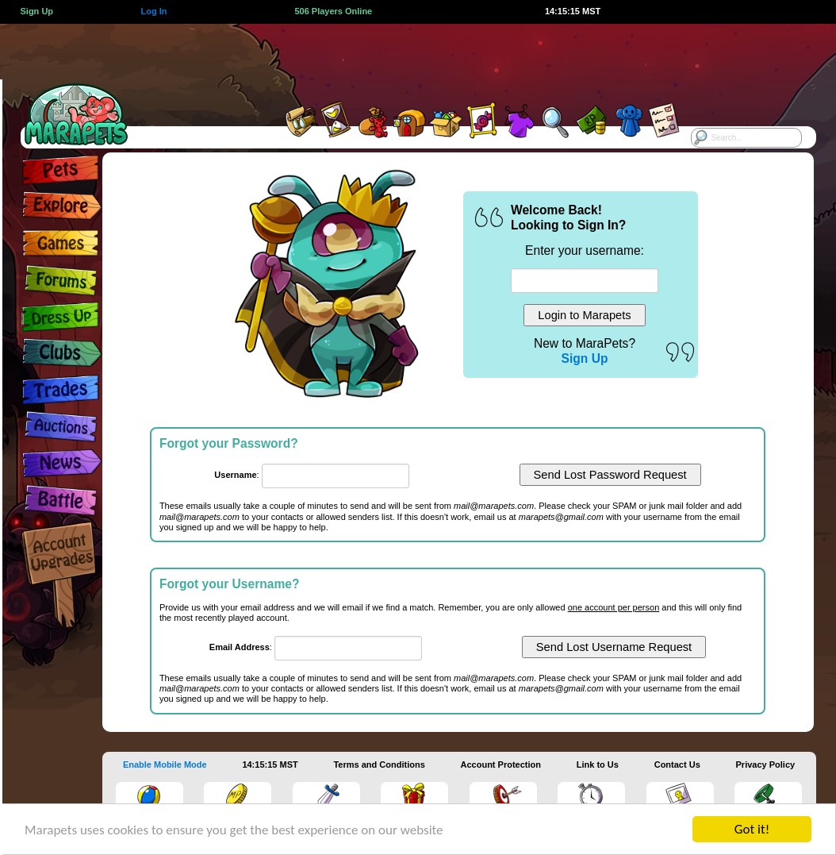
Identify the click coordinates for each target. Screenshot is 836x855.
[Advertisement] (400, 59)
